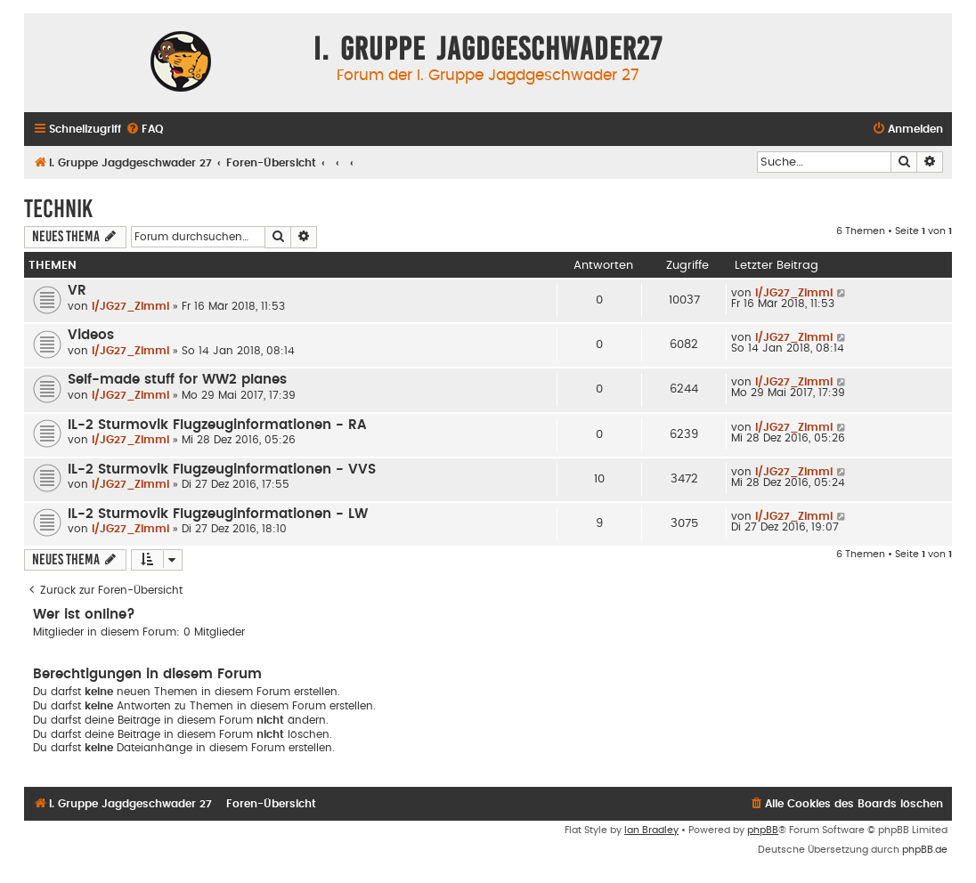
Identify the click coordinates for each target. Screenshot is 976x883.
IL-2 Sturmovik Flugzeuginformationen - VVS (222, 469)
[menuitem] (144, 129)
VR (77, 290)
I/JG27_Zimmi (130, 306)
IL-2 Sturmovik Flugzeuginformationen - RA (217, 425)
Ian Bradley (651, 830)
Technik (58, 209)
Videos (91, 335)
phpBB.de (925, 850)
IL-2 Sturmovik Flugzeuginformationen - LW (218, 514)
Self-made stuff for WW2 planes (177, 379)
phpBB (762, 830)
